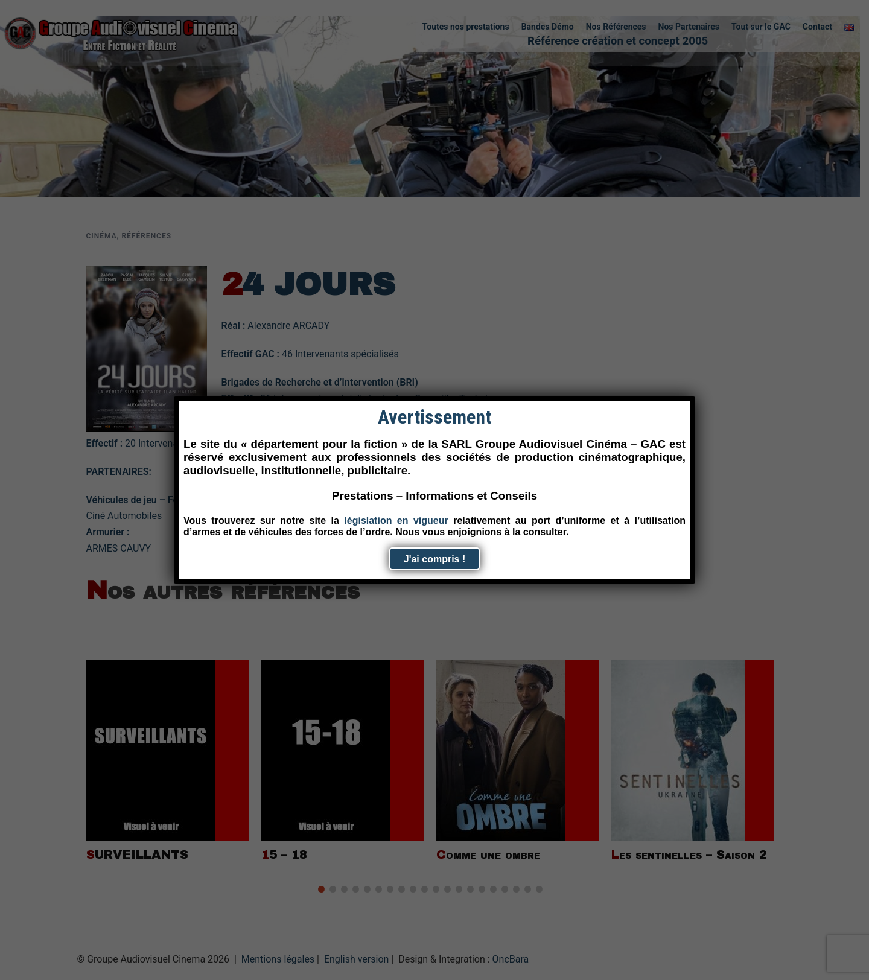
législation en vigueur (396, 520)
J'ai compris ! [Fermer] (435, 559)
